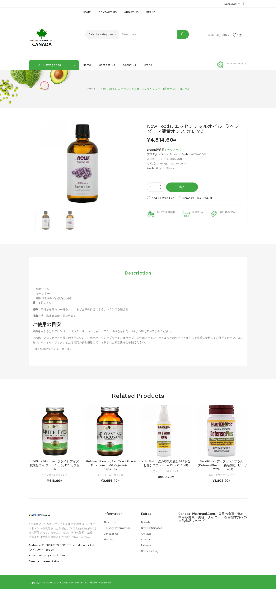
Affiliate (146, 533)
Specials (146, 539)
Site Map (109, 539)
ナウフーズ (174, 149)
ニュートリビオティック (166, 471)
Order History (150, 550)
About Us (110, 522)
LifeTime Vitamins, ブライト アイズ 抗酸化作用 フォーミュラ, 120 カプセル (54, 465)
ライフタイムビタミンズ (55, 474)
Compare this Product (198, 197)
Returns (146, 545)
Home (91, 88)
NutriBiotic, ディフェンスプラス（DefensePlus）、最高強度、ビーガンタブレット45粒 (221, 465)
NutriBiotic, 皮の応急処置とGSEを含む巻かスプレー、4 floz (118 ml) (165, 463)
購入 (182, 187)
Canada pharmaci (71, 582)
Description (138, 272)
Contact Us (111, 533)
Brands (145, 522)
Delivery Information (117, 527)
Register (209, 34)
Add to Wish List (163, 197)
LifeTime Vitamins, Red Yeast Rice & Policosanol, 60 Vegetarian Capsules (110, 465)
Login (223, 34)
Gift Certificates (151, 527)
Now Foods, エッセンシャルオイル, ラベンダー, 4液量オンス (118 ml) (145, 88)
